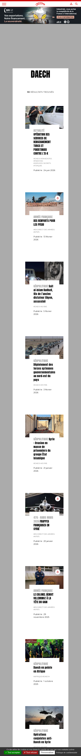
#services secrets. (42, 163)
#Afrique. (37, 676)
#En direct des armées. (44, 230)
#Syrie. (44, 385)
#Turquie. (37, 166)
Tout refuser (30, 752)
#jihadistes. (46, 159)
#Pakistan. (38, 161)
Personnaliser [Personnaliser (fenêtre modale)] (47, 752)
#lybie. (44, 307)
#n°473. (36, 609)
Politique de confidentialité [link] (66, 753)
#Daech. (37, 159)
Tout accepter (12, 752)
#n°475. (36, 232)
